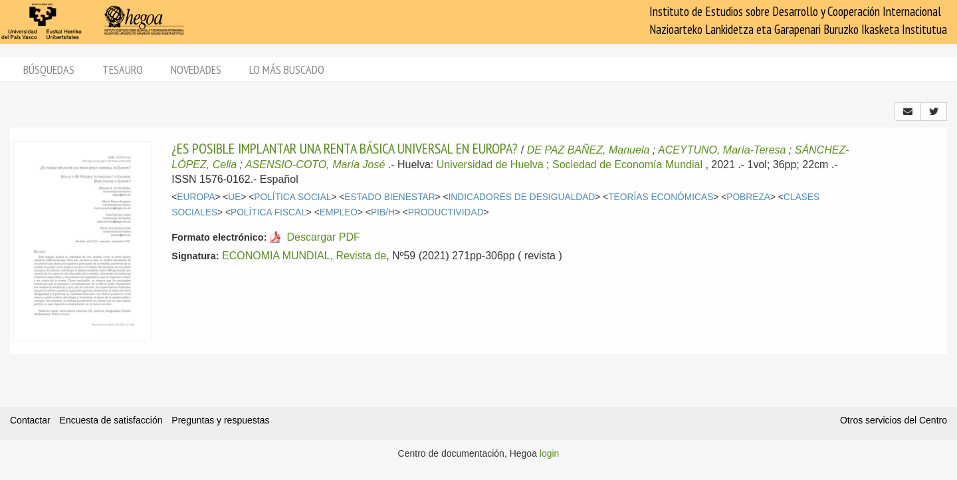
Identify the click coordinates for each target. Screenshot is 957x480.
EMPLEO (339, 212)
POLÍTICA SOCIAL (292, 197)
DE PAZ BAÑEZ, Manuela (588, 150)
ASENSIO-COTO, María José (315, 164)
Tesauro (122, 69)
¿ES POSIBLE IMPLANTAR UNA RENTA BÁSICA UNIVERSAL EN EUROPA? (344, 148)
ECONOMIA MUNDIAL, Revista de (304, 255)
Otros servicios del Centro (893, 420)
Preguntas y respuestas (220, 420)
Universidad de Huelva (490, 164)
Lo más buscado (286, 69)
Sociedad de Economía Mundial (627, 164)
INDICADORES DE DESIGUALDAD (522, 197)
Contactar (30, 420)
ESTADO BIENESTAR (389, 197)
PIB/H (383, 212)
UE (234, 197)
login (550, 453)
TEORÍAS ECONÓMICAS (660, 197)
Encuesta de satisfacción (111, 420)
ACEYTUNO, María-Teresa (722, 150)
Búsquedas (48, 69)
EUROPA (196, 197)
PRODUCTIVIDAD (446, 212)
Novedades (196, 69)
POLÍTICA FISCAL (268, 212)
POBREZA (748, 197)
